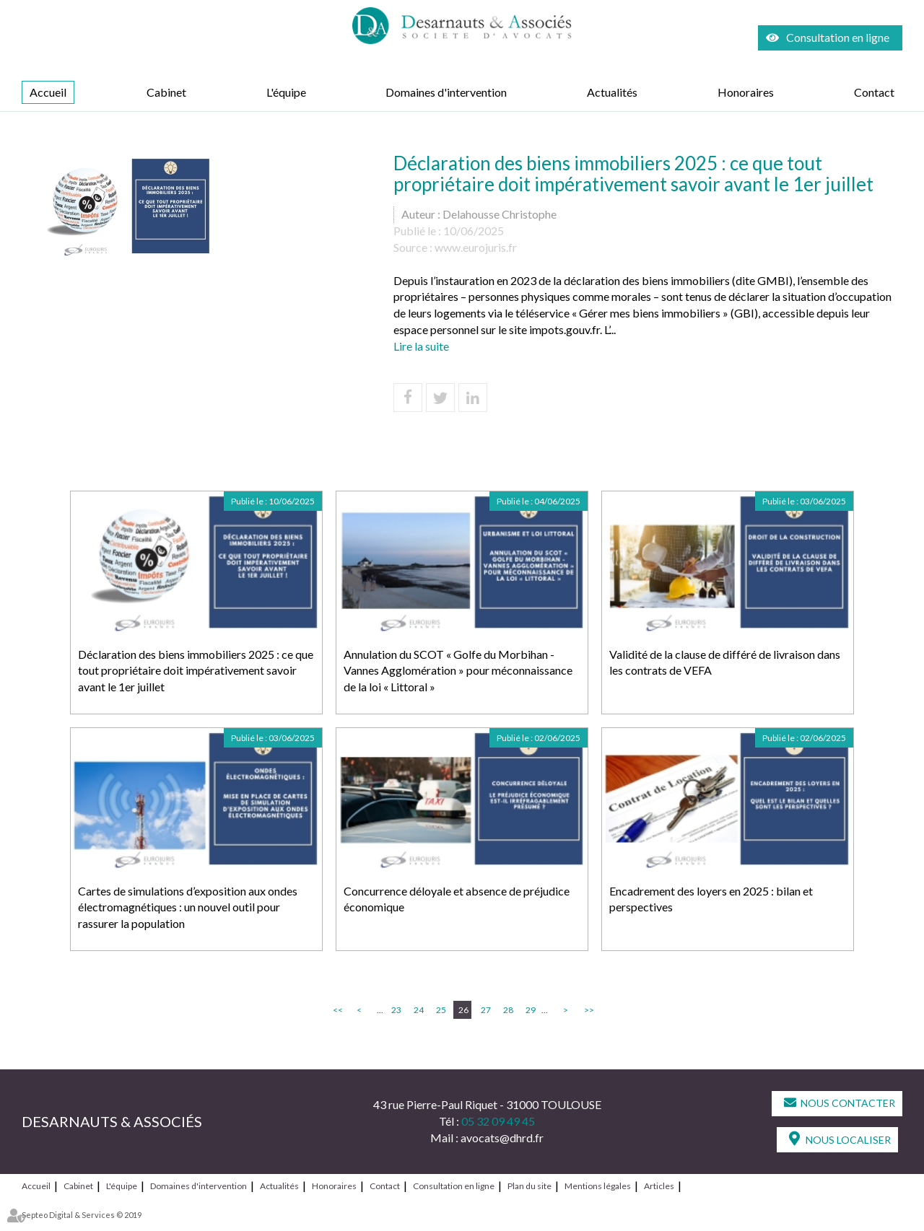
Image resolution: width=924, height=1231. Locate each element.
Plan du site (529, 1185)
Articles (659, 1185)
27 (486, 1009)
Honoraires (746, 92)
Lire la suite (421, 346)
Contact (874, 92)
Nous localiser (848, 1140)
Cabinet (166, 92)
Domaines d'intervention (446, 92)
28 (508, 1009)
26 (463, 1009)
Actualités (612, 92)
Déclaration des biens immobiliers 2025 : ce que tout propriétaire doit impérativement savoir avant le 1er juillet (195, 670)
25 (441, 1009)
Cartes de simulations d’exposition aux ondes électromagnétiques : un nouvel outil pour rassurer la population (187, 907)
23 (396, 1009)
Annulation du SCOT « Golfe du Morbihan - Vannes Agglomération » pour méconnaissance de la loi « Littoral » (458, 670)
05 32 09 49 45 (498, 1121)
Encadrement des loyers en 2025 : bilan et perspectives (711, 899)
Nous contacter (848, 1103)
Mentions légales (598, 1185)
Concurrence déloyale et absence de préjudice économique (457, 899)
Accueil (48, 92)
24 (419, 1009)
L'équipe (286, 92)
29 (531, 1009)
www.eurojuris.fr (476, 247)
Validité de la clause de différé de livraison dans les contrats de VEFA (724, 662)
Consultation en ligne (837, 37)
